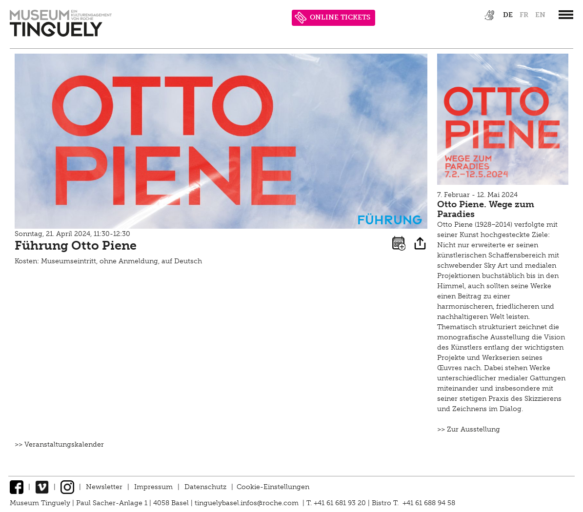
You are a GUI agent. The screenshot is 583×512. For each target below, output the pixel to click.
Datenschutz (205, 487)
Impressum (153, 487)
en (540, 15)
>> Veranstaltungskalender (59, 444)
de (508, 15)
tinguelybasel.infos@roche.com (248, 503)
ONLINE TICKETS (332, 18)
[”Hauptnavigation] (566, 15)
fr (524, 15)
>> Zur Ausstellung (468, 429)
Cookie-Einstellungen (273, 487)
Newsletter (104, 487)
